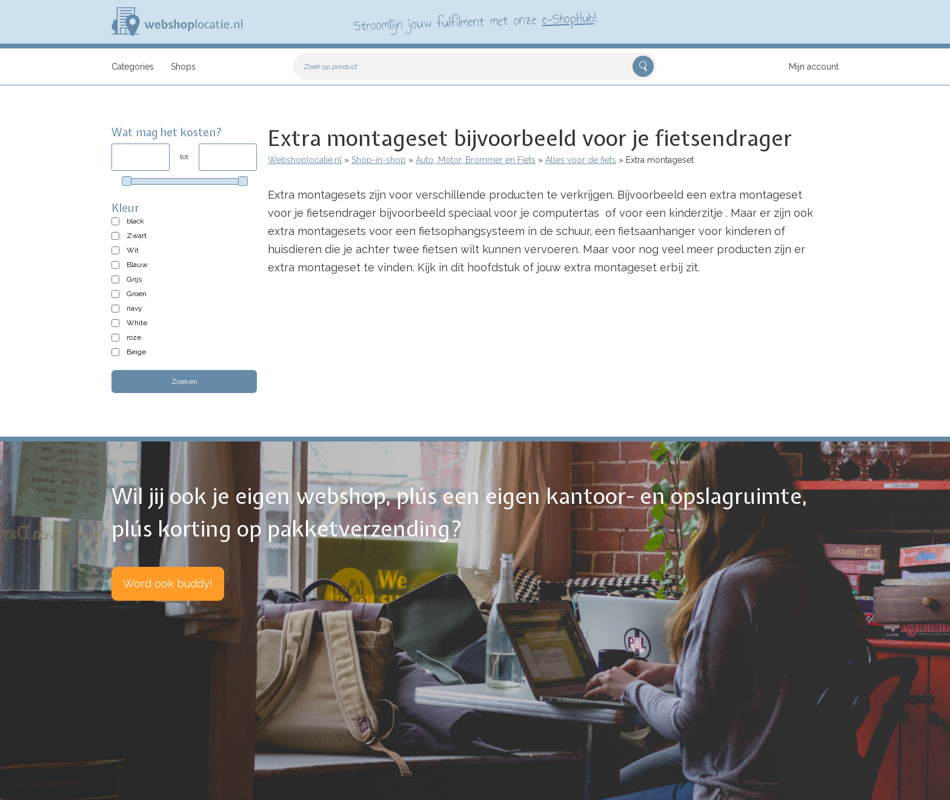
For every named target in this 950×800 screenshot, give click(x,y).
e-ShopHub (568, 18)
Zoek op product (330, 66)
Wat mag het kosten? (166, 132)
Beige (136, 352)
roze (134, 337)
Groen (137, 293)
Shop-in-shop (378, 160)
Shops (183, 66)
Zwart (137, 235)
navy (134, 308)
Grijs (134, 279)
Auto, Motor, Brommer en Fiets (476, 160)
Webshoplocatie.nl (305, 160)
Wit (133, 250)
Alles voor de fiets (580, 160)
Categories (132, 66)
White (137, 323)
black (135, 221)
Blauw (137, 264)
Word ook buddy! (168, 583)
